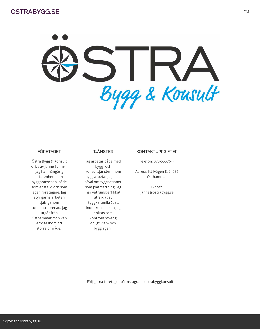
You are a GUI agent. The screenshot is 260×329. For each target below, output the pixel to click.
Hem (245, 11)
